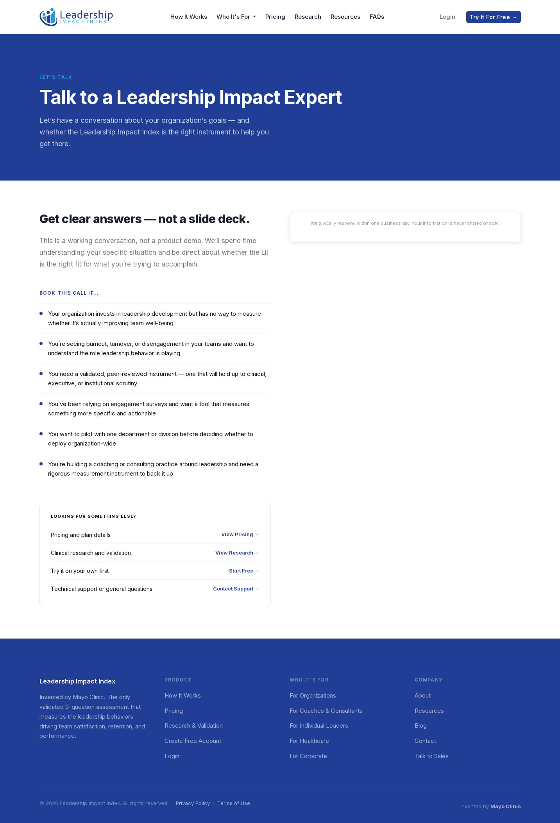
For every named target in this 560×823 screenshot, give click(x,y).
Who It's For (234, 16)
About (423, 695)
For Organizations (313, 695)
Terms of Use (233, 803)
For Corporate (308, 756)
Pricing (275, 16)
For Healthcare (309, 740)
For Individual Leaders (319, 725)
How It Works (188, 16)
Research (308, 16)
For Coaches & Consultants (326, 710)
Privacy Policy (193, 803)
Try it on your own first (155, 571)
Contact (425, 740)
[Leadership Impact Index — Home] (76, 16)
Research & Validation (194, 725)
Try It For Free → (493, 17)
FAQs (377, 16)
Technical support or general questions (155, 589)
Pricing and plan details (155, 534)
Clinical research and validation (155, 553)
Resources (345, 16)
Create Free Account (193, 740)
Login (447, 16)
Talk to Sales (432, 756)
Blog (421, 725)
